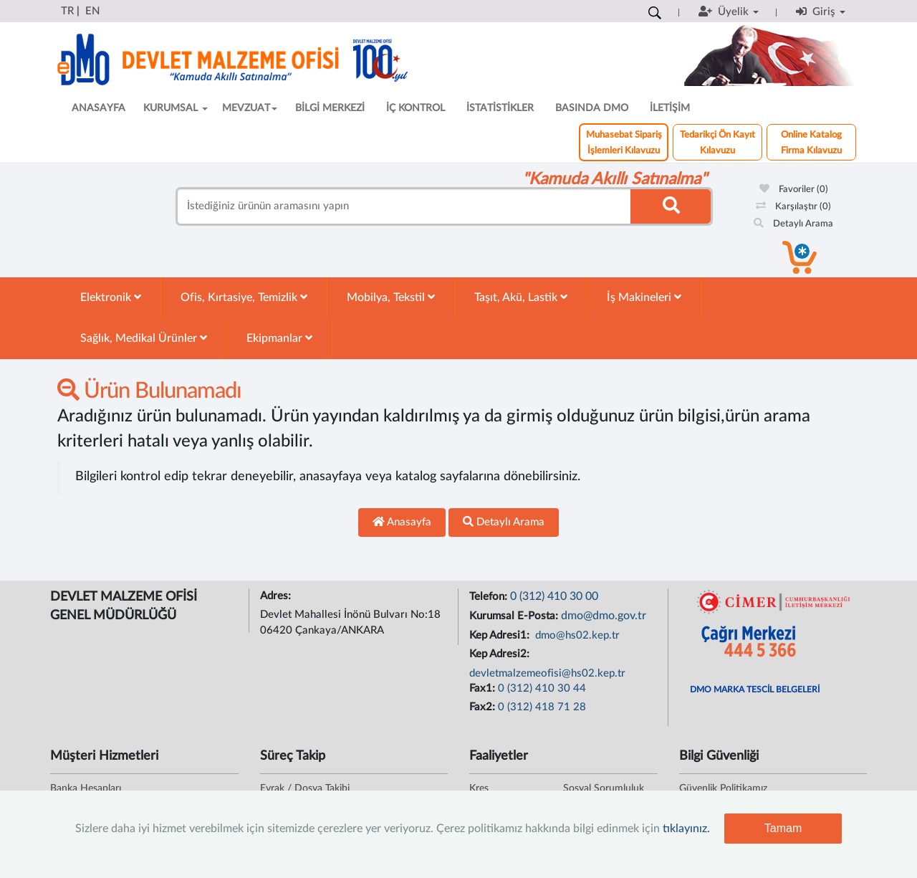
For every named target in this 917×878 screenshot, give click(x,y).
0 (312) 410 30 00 (554, 596)
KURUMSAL (175, 108)
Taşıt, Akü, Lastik (520, 297)
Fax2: (483, 707)
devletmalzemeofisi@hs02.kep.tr (547, 673)
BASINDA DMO (591, 108)
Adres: (277, 596)
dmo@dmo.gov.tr (603, 615)
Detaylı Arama (793, 224)
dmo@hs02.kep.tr (576, 635)
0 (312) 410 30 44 (542, 688)
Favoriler (793, 189)
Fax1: (483, 688)
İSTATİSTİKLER (500, 108)
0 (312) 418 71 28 (542, 707)
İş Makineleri (644, 297)
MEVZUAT (249, 108)
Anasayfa (402, 522)
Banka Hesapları (85, 788)
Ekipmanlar (279, 338)
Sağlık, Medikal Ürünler (143, 338)
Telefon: (489, 596)
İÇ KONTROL (415, 108)
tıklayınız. (686, 828)
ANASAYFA (98, 108)
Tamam (783, 828)
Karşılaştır (793, 206)
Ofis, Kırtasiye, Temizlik (244, 297)
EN (92, 11)
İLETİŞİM (670, 108)
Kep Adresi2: (500, 654)
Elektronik (110, 297)
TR (67, 11)
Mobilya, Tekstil (391, 297)
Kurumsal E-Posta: (515, 616)
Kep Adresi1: (500, 635)
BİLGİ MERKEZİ (330, 108)
